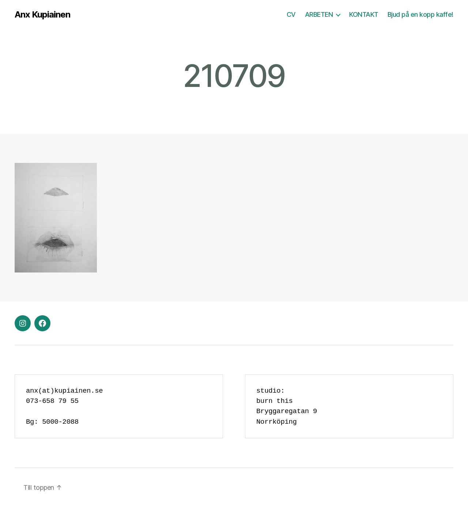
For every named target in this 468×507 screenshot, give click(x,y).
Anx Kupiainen (42, 14)
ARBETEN (319, 14)
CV (291, 14)
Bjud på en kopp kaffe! (420, 14)
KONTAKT (363, 14)
